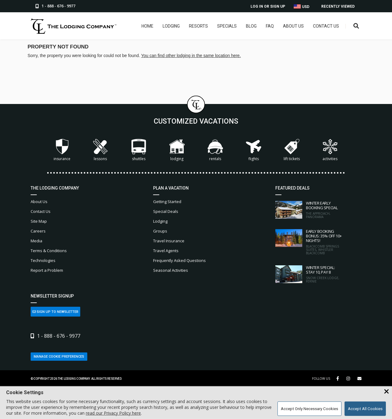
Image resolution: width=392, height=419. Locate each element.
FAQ (270, 26)
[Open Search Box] (356, 26)
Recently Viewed (338, 6)
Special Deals (165, 211)
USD (301, 6)
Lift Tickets (292, 150)
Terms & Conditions (49, 250)
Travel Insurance (168, 241)
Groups (160, 231)
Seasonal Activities (170, 270)
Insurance (62, 150)
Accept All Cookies (365, 408)
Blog (251, 26)
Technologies (43, 260)
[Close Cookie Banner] (386, 391)
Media (36, 241)
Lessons (100, 150)
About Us (293, 26)
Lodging (171, 26)
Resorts (198, 26)
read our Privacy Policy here (113, 413)
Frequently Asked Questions (179, 260)
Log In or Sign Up (268, 6)
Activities (330, 150)
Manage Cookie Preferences (59, 357)
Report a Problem (47, 270)
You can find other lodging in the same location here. (191, 55)
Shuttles (138, 150)
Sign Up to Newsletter (55, 312)
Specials (227, 26)
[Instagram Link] (348, 378)
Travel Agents (166, 250)
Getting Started (167, 201)
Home (147, 26)
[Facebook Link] (337, 378)
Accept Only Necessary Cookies (309, 408)
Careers (38, 231)
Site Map (39, 221)
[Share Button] (359, 379)
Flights (253, 150)
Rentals (215, 150)
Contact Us (326, 26)
